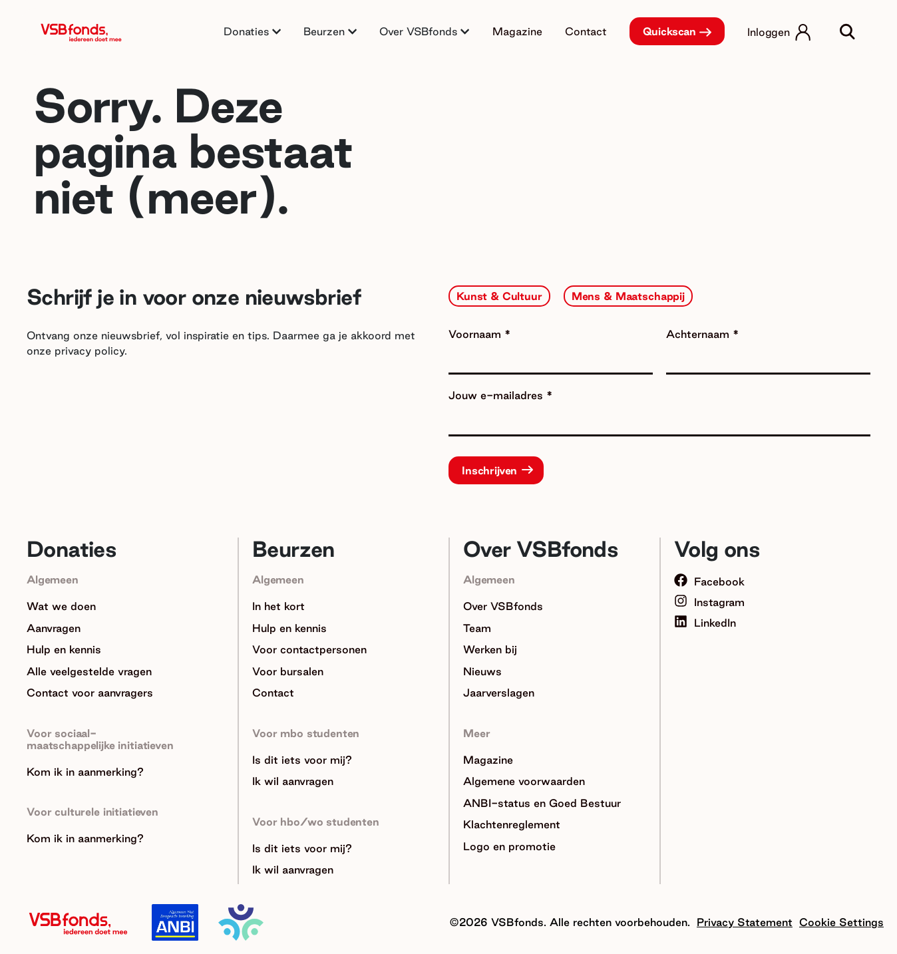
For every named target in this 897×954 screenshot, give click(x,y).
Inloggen (768, 32)
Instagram (709, 602)
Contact (586, 31)
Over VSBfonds (503, 606)
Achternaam (699, 334)
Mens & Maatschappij (628, 296)
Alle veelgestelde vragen (89, 671)
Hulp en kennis (64, 649)
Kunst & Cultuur (499, 296)
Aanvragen (54, 628)
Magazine (517, 31)
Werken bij (490, 649)
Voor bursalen (287, 671)
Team (477, 628)
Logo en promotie (509, 846)
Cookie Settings (841, 922)
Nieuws (482, 671)
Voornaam (476, 334)
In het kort (278, 606)
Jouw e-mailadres (497, 395)
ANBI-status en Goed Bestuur (542, 803)
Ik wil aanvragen (292, 781)
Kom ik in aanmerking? (85, 772)
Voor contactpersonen (309, 649)
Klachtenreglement (511, 824)
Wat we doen (61, 606)
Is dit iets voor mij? (302, 760)
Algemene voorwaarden (524, 781)
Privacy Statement (745, 922)
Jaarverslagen (498, 693)
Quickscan (670, 31)
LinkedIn (705, 623)
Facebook (709, 581)
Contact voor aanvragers (90, 693)
